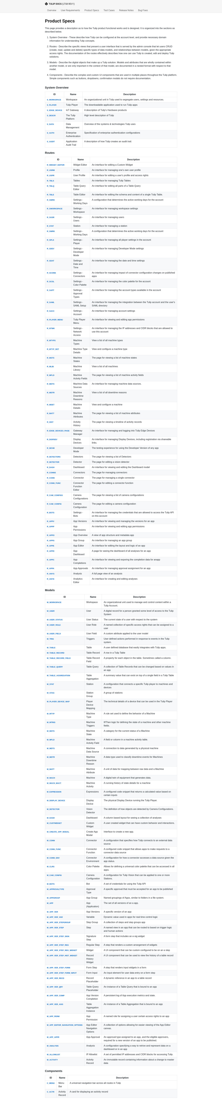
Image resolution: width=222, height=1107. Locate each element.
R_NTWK (51, 328)
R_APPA (50, 568)
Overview (51, 10)
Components (53, 1071)
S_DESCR (51, 115)
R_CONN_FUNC (54, 483)
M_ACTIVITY (52, 1060)
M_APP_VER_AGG (55, 1004)
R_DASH (51, 467)
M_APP (50, 903)
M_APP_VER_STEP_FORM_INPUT (62, 973)
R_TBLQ (50, 186)
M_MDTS (51, 748)
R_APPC (50, 560)
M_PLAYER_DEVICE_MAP (58, 702)
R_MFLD (50, 375)
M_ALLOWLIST (53, 1054)
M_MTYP (51, 714)
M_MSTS (51, 731)
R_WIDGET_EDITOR (56, 165)
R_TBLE (50, 195)
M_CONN (51, 840)
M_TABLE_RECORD (55, 653)
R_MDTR (51, 393)
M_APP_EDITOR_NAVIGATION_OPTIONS (65, 1025)
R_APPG (51, 540)
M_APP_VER (52, 912)
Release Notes (126, 10)
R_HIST (50, 422)
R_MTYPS (51, 340)
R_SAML (51, 302)
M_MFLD (51, 740)
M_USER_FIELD (54, 634)
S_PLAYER (51, 105)
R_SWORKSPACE (55, 209)
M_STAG (50, 693)
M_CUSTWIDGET (54, 823)
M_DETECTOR (53, 809)
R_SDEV (50, 249)
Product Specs (91, 10)
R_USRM (51, 170)
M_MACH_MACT (54, 783)
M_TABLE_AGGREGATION (58, 675)
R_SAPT (50, 290)
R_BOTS (50, 513)
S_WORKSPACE (54, 100)
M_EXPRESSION (54, 792)
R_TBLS (50, 181)
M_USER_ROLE (54, 625)
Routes (50, 152)
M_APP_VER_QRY (55, 987)
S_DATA (50, 124)
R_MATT (50, 413)
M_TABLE (51, 648)
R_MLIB (50, 366)
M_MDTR (51, 757)
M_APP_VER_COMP (56, 996)
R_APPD (50, 551)
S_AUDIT (51, 142)
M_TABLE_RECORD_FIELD (59, 658)
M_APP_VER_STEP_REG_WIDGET (62, 950)
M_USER (51, 611)
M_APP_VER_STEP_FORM (58, 968)
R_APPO (51, 535)
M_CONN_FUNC (54, 849)
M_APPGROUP (53, 898)
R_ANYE (50, 579)
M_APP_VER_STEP (55, 928)
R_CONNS (51, 473)
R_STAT (50, 226)
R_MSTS (50, 358)
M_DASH (51, 818)
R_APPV (50, 521)
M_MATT (50, 769)
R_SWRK (51, 200)
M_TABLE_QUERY (55, 667)
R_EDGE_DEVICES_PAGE (58, 431)
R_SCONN (51, 273)
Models (50, 590)
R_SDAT (50, 261)
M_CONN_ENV (53, 858)
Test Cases (109, 10)
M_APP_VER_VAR (55, 917)
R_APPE (50, 546)
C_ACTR (50, 1092)
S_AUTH (50, 133)
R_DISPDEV (52, 439)
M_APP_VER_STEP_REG (58, 945)
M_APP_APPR (53, 1037)
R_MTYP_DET (53, 349)
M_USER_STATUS (55, 620)
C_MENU (51, 1083)
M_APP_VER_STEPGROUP (58, 922)
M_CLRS (51, 867)
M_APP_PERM (53, 1016)
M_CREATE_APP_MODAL (58, 832)
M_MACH (51, 778)
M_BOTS (51, 884)
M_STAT (50, 684)
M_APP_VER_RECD (55, 978)
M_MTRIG (51, 722)
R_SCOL (50, 281)
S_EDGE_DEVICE (54, 110)
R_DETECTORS (54, 457)
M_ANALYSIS (53, 1046)
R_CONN (51, 478)
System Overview (57, 87)
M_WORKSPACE (54, 602)
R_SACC (51, 311)
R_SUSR (50, 217)
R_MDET (51, 405)
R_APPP (50, 527)
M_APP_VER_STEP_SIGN (58, 936)
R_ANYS (50, 574)
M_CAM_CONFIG (54, 875)
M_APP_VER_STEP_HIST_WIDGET (62, 956)
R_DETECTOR (53, 462)
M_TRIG (50, 639)
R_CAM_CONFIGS (55, 495)
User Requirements (70, 10)
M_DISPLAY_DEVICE (56, 800)
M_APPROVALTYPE (55, 889)
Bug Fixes (143, 10)
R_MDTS (51, 384)
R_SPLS (50, 240)
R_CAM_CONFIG (54, 504)
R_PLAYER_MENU (55, 320)
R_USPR (50, 175)
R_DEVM (51, 448)
